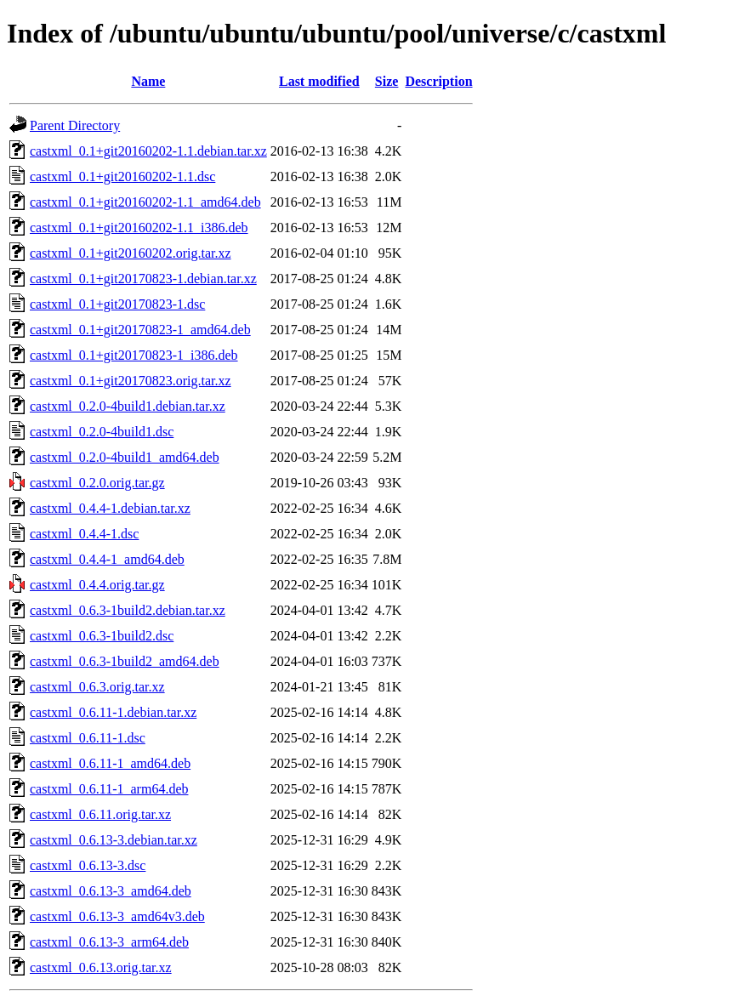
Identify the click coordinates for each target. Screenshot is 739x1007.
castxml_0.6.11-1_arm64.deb (109, 789)
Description (438, 81)
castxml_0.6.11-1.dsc (87, 738)
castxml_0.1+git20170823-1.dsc (117, 304)
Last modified (319, 81)
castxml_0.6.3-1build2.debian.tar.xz (127, 610)
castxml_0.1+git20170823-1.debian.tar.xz (143, 278)
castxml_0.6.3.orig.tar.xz (97, 687)
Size (387, 81)
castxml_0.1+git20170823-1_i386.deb (134, 355)
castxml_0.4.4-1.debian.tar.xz (110, 508)
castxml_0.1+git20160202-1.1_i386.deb (139, 227)
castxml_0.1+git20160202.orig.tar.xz (130, 253)
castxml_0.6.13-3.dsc (87, 865)
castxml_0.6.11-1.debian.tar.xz (113, 712)
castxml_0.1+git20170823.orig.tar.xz (130, 380)
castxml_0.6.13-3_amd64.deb (110, 891)
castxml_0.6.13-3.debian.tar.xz (113, 840)
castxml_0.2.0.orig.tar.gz (97, 482)
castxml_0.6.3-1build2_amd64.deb (124, 661)
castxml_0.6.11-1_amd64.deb (110, 763)
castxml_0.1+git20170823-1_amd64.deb (140, 329)
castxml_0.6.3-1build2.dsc (101, 636)
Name (148, 81)
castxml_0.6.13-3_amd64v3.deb (117, 916)
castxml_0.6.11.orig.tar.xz (100, 814)
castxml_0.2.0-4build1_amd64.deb (124, 457)
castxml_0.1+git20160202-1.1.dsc (122, 176)
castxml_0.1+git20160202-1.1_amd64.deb (145, 202)
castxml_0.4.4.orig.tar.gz (97, 584)
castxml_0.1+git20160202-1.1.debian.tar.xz (148, 151)
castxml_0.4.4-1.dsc (84, 533)
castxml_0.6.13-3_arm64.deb (109, 942)
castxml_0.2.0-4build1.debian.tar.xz (127, 406)
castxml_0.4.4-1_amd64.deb (107, 559)
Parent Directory (75, 125)
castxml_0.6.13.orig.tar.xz (101, 967)
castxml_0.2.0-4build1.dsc (101, 431)
